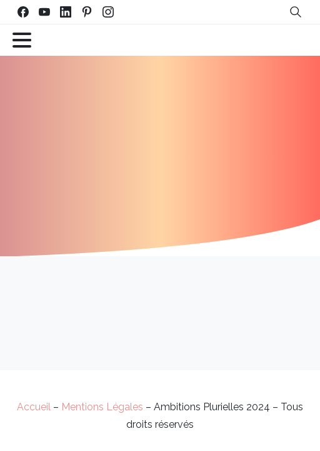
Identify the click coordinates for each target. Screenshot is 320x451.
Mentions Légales (102, 407)
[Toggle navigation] (21, 40)
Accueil (34, 407)
